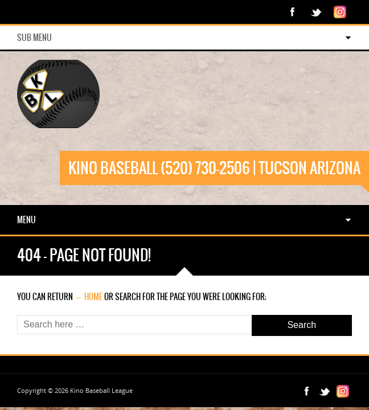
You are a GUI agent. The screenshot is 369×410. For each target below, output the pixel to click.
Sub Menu (34, 37)
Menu (26, 220)
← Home (88, 296)
